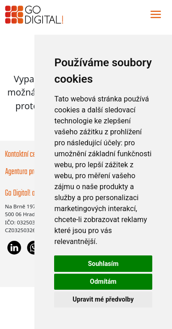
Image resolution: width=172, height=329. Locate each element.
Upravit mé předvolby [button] (102, 299)
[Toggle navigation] (155, 14)
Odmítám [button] (103, 281)
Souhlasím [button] (103, 263)
